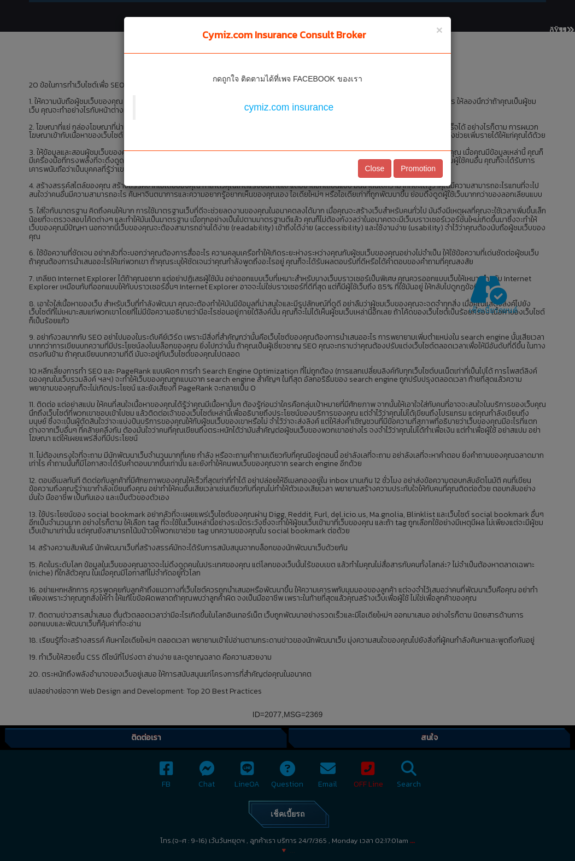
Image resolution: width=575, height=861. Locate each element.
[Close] (439, 30)
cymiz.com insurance (288, 107)
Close (375, 168)
